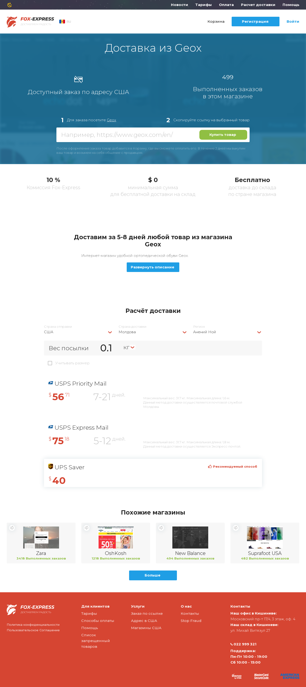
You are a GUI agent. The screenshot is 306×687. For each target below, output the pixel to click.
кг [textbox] (126, 347)
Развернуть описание (152, 267)
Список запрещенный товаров (95, 641)
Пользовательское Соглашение (33, 630)
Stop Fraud (191, 620)
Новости (179, 4)
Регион (199, 326)
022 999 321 (243, 644)
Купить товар (222, 134)
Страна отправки (58, 326)
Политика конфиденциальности (33, 624)
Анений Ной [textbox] (204, 332)
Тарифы (203, 4)
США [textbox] (48, 332)
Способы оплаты (97, 620)
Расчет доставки (258, 4)
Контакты (190, 613)
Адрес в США (144, 620)
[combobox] (78, 332)
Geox (111, 120)
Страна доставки (132, 326)
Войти (293, 21)
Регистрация (255, 21)
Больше (152, 575)
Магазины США (146, 628)
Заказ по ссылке (147, 613)
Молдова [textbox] (127, 332)
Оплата (226, 4)
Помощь (291, 4)
